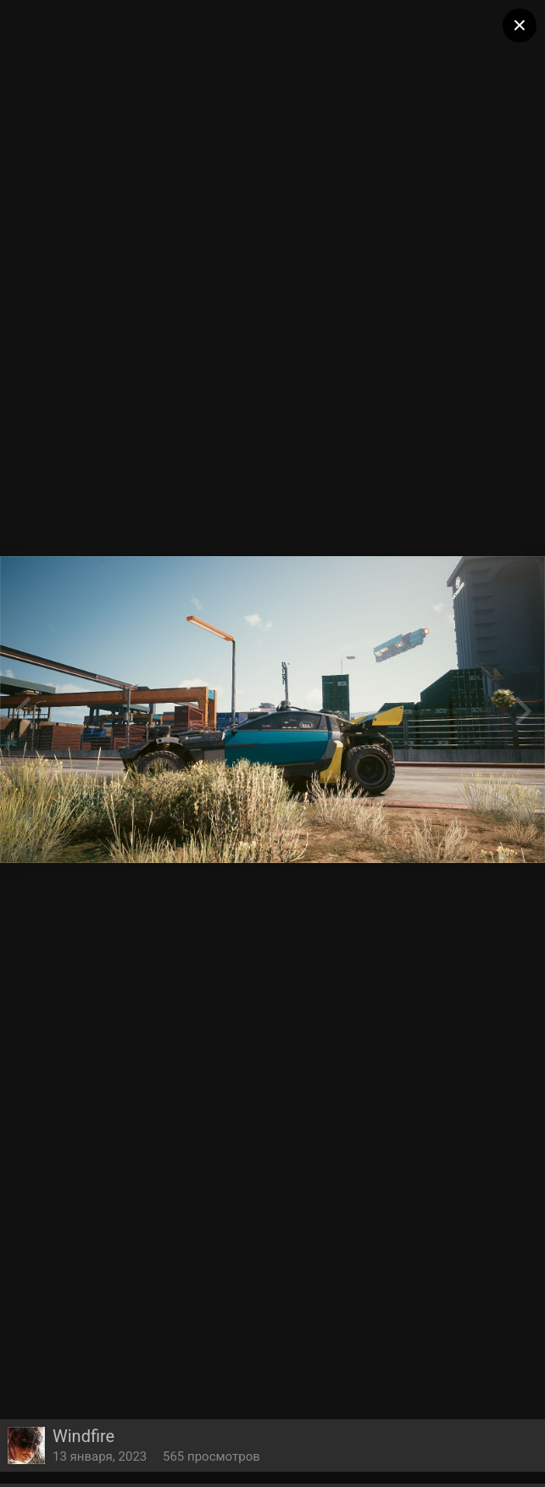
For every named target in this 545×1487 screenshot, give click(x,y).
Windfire (83, 1436)
